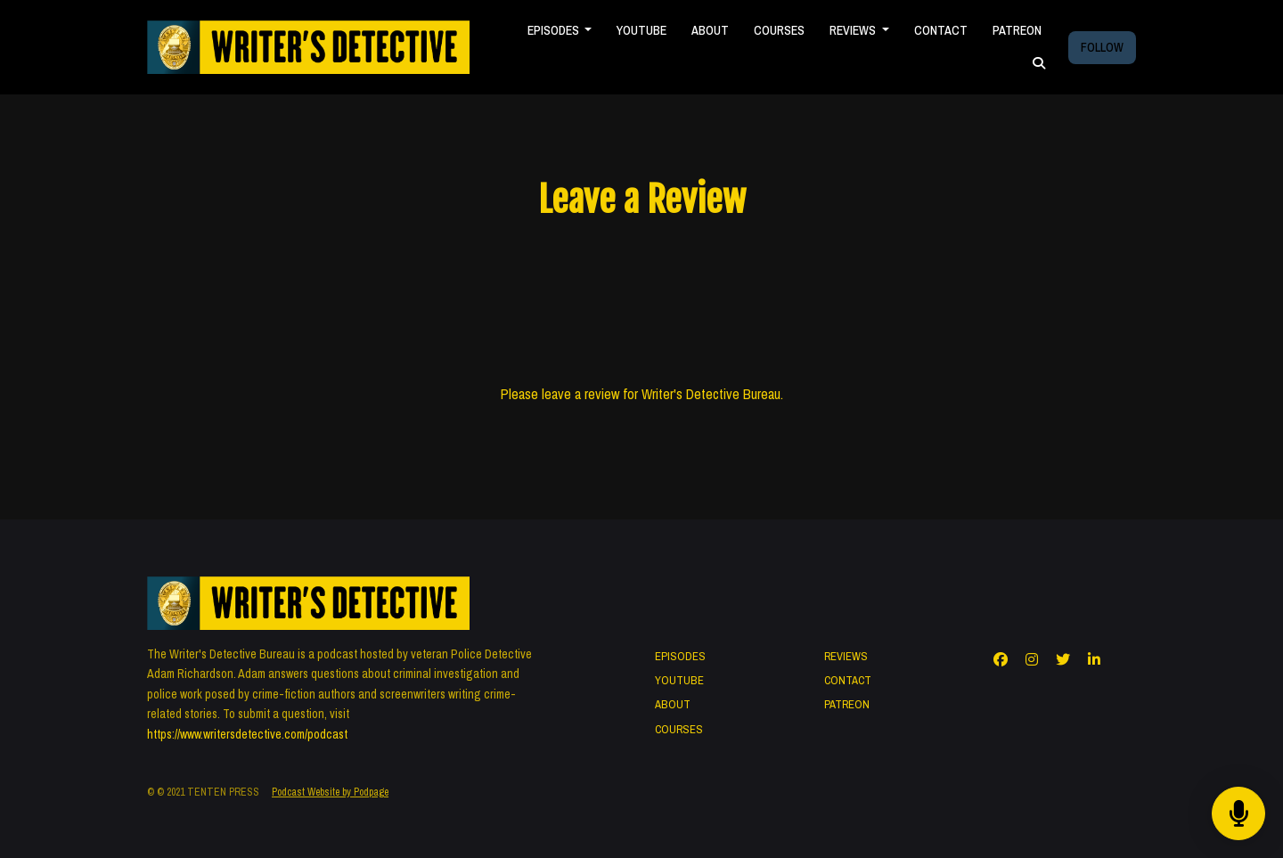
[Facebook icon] (1000, 659)
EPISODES (554, 30)
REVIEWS (853, 30)
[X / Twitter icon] (1063, 659)
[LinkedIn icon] (1094, 659)
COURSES (779, 30)
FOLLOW (1102, 47)
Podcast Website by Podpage (330, 792)
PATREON (1017, 30)
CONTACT (941, 30)
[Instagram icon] (1032, 659)
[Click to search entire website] (1039, 63)
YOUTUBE (641, 30)
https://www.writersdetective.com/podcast (247, 734)
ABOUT (710, 30)
